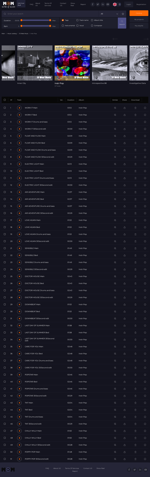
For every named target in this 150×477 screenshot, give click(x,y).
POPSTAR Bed (31, 382)
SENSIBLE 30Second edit (36, 269)
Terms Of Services (48, 4)
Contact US (63, 4)
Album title (98, 20)
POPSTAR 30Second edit (36, 396)
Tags (67, 20)
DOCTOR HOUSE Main (34, 276)
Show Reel (73, 4)
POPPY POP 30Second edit (37, 459)
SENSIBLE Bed (31, 255)
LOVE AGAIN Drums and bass (38, 234)
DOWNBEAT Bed (32, 311)
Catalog (139, 13)
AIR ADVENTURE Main (35, 192)
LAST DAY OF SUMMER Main (37, 325)
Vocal (82, 26)
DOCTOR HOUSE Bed (34, 283)
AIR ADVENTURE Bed (34, 199)
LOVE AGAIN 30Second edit (37, 241)
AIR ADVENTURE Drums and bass (40, 206)
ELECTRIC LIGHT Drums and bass (39, 178)
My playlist (139, 26)
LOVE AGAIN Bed (32, 227)
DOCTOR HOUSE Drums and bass (39, 290)
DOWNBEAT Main (32, 304)
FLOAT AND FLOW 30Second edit (39, 157)
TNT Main (29, 403)
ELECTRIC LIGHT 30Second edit (39, 185)
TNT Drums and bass (34, 417)
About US (37, 4)
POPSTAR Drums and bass (36, 389)
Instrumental (70, 26)
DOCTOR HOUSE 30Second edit (39, 297)
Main (3, 33)
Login (128, 4)
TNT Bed (28, 410)
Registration (141, 4)
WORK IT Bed (31, 115)
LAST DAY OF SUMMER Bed (37, 332)
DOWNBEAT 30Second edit (37, 318)
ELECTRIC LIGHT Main (34, 164)
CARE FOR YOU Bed (34, 354)
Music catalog (12, 33)
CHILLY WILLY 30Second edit (37, 445)
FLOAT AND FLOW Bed (35, 143)
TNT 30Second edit (33, 424)
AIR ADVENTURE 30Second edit (39, 213)
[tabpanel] (34, 64)
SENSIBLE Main (31, 248)
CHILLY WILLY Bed (33, 438)
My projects (139, 19)
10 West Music (23, 33)
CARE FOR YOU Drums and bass (39, 361)
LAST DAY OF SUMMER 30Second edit (39, 340)
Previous (115, 39)
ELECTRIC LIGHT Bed (34, 171)
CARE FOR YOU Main (34, 347)
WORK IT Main (31, 108)
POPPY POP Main (32, 452)
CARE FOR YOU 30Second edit (38, 368)
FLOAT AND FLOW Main (35, 136)
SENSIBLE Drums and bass (36, 262)
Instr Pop (83, 108)
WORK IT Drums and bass (36, 122)
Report (83, 4)
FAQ (31, 4)
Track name (84, 20)
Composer (98, 26)
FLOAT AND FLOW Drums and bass (40, 150)
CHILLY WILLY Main (33, 431)
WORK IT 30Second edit (35, 129)
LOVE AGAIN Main (33, 220)
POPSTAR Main (31, 375)
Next (146, 39)
